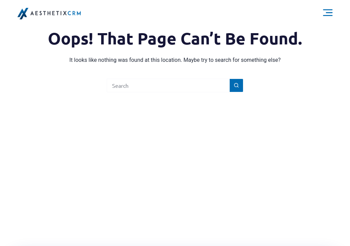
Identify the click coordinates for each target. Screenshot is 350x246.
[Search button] (236, 85)
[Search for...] (168, 85)
